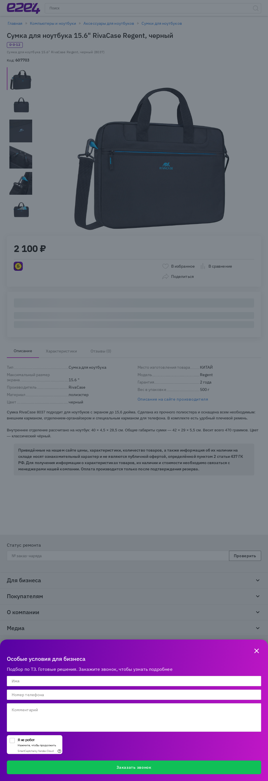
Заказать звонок (134, 767)
